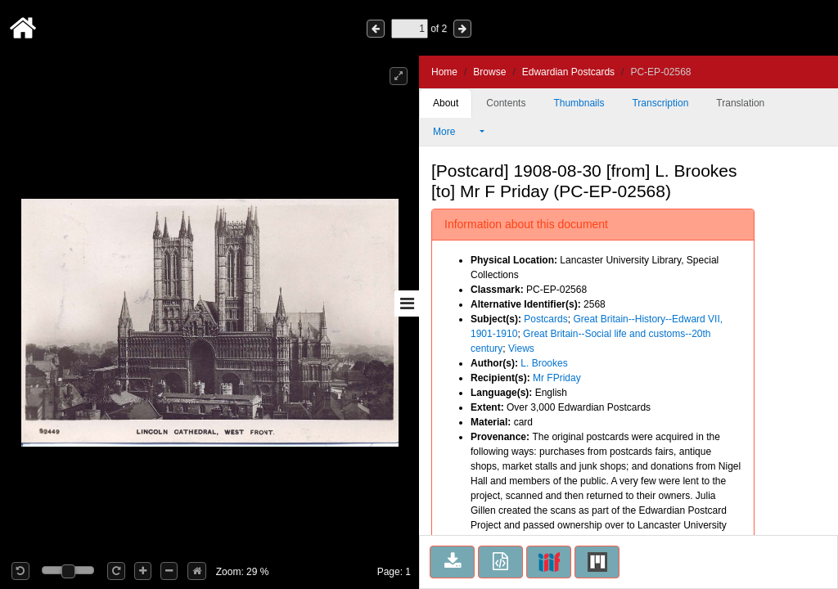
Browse (489, 72)
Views (521, 348)
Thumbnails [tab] (578, 103)
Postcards (545, 319)
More (455, 131)
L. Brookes (543, 363)
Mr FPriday (557, 378)
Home (444, 72)
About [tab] (445, 103)
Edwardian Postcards (568, 72)
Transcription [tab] (660, 103)
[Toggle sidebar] (406, 303)
